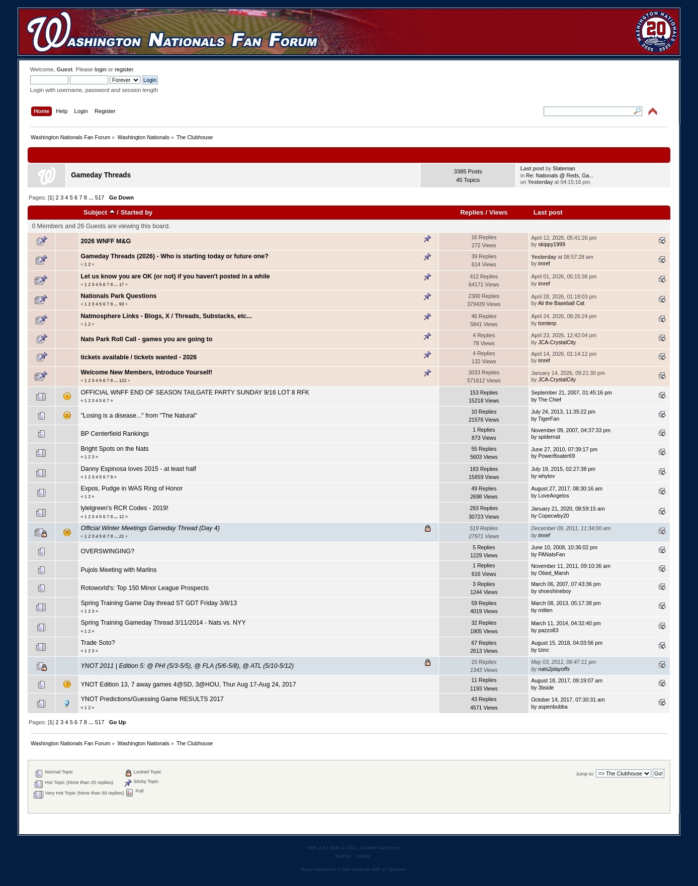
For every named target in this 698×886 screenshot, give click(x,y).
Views (498, 212)
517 (100, 197)
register (124, 69)
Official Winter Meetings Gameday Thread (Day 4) (149, 528)
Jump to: (585, 773)
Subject (99, 212)
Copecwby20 (553, 516)
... (92, 197)
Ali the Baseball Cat (561, 303)
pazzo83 (548, 630)
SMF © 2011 (344, 847)
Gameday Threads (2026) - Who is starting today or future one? (174, 256)
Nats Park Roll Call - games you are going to (146, 339)
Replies (471, 212)
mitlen (545, 610)
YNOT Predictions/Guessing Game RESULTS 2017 (151, 699)
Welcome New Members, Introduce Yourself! (146, 372)
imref (544, 263)
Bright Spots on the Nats (114, 448)
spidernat (549, 437)
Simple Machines (380, 847)
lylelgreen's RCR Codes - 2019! (124, 508)
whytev (546, 476)
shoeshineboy (554, 591)
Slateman (564, 168)
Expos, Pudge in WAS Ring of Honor (131, 488)
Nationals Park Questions (118, 296)
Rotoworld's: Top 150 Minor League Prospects (144, 588)
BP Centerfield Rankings (114, 433)
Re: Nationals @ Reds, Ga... (559, 175)
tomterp (547, 323)
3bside (546, 687)
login (101, 69)
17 (121, 284)
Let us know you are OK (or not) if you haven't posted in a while (175, 276)
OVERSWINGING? (107, 551)
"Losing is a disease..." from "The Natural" (138, 415)
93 (121, 304)
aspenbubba (552, 707)
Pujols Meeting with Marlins (118, 569)
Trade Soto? (97, 642)
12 (121, 516)
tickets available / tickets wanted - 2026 (138, 357)
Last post (548, 212)
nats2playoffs (553, 669)
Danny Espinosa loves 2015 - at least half (138, 468)
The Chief (549, 400)
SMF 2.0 (316, 847)
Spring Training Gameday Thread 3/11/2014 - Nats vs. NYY (162, 622)
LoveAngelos (553, 496)
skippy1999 (551, 244)
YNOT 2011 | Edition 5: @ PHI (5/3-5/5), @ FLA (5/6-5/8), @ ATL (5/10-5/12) (187, 665)
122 (123, 380)
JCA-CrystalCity (557, 342)
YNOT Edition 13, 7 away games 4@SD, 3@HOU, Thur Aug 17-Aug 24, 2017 (188, 684)
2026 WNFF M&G (105, 241)
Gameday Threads (101, 175)
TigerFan (548, 419)
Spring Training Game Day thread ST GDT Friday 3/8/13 (158, 603)
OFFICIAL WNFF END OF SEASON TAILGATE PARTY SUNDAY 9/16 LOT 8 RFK (194, 392)
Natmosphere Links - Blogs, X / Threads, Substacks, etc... (165, 316)
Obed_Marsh (553, 573)
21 (121, 536)
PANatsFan (551, 554)
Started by (137, 212)
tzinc (543, 650)
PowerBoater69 (556, 456)
